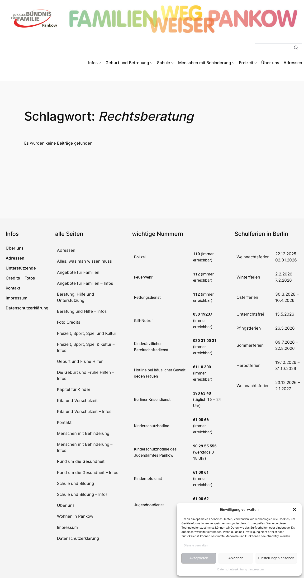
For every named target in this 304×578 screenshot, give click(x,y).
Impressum (256, 569)
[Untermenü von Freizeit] (255, 63)
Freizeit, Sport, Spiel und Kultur (86, 333)
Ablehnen (235, 558)
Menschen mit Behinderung (83, 433)
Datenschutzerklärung (232, 569)
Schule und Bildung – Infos (82, 494)
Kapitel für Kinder (73, 389)
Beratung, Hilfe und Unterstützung (75, 297)
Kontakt (64, 422)
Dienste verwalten (196, 545)
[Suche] (278, 47)
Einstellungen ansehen (276, 558)
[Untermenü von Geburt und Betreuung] (151, 63)
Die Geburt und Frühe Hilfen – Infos (85, 375)
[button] (294, 509)
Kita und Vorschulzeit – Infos (84, 411)
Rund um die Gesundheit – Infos (87, 472)
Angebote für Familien (78, 272)
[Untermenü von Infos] (100, 63)
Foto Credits (68, 322)
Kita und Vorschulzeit (77, 400)
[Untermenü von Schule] (172, 63)
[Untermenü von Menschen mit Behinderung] (233, 63)
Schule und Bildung (75, 483)
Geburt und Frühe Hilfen (80, 361)
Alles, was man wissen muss (84, 261)
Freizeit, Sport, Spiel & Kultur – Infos (86, 347)
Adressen (66, 250)
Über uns (66, 505)
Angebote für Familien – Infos (85, 283)
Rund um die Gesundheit (80, 461)
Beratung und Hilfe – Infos (82, 311)
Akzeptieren (198, 558)
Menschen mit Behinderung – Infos (85, 447)
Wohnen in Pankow (75, 516)
